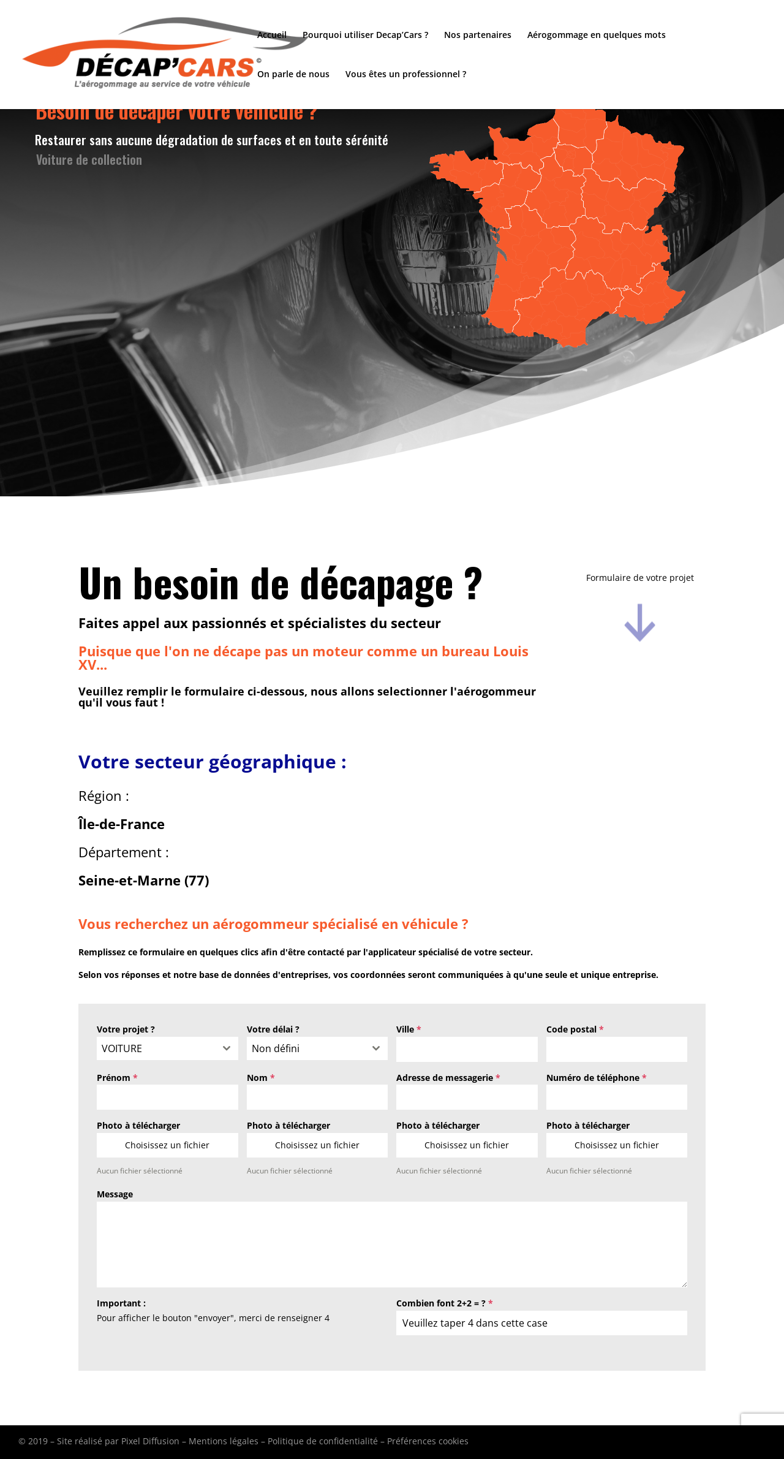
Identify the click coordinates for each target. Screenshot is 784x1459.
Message (115, 1194)
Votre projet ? (126, 1029)
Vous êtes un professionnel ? (405, 75)
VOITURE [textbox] (122, 1048)
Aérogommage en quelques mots (596, 35)
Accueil (272, 35)
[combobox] (167, 1048)
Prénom (117, 1077)
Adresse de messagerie (448, 1077)
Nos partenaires (477, 35)
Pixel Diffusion (150, 1441)
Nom (261, 1077)
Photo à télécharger (138, 1125)
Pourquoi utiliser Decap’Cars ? (365, 35)
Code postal (575, 1029)
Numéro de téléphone (596, 1077)
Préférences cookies (428, 1441)
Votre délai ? (273, 1029)
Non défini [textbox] (276, 1048)
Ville (408, 1029)
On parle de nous (293, 75)
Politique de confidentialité (323, 1441)
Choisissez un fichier (167, 1145)
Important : (121, 1303)
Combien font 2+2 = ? (444, 1303)
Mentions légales (223, 1441)
